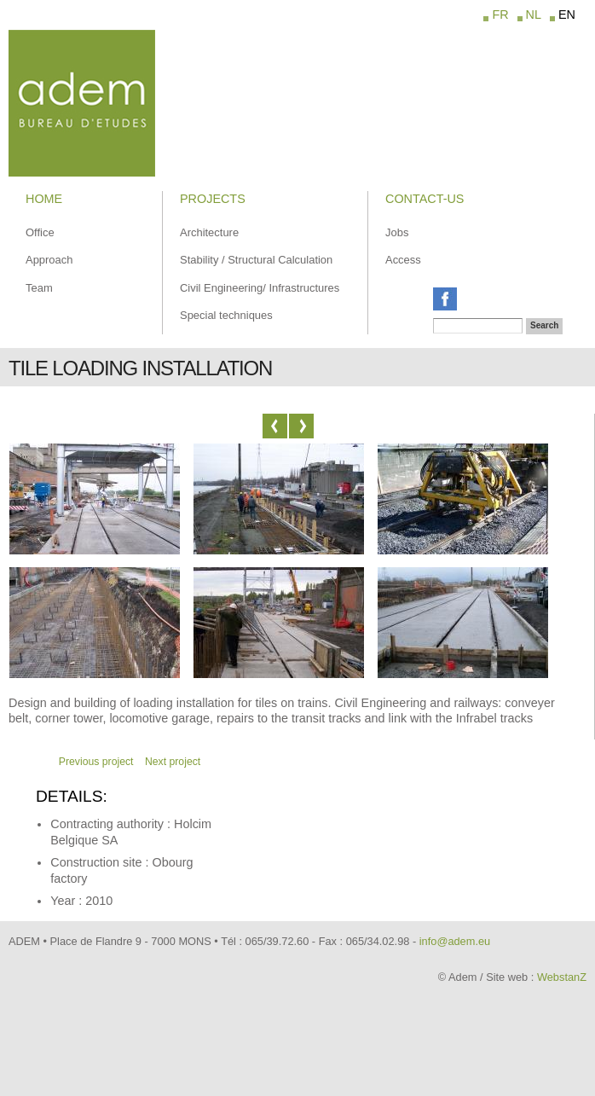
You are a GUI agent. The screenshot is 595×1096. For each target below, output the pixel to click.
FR (500, 14)
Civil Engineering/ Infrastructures (259, 287)
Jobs (396, 232)
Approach (49, 259)
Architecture (209, 232)
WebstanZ (561, 977)
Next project (172, 762)
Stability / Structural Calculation (256, 259)
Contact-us (424, 199)
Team (39, 287)
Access (403, 259)
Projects (213, 199)
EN (566, 14)
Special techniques (226, 315)
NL (533, 14)
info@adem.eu (454, 941)
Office (40, 232)
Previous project (96, 762)
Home (44, 199)
